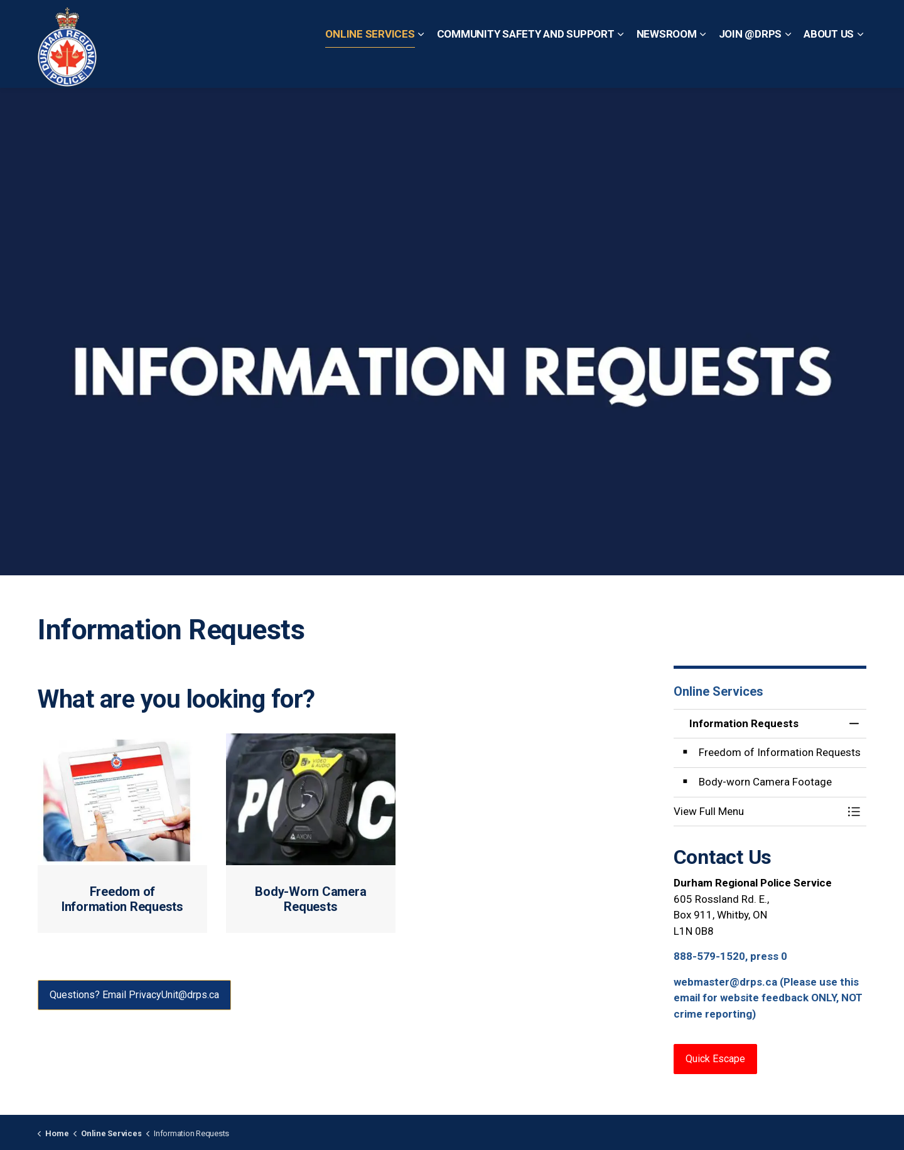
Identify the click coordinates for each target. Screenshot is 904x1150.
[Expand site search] (853, 22)
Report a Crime (331, 22)
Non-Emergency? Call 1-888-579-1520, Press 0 (724, 22)
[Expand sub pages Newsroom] (703, 66)
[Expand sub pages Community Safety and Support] (621, 66)
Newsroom (667, 65)
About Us (829, 65)
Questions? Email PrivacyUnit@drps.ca (134, 995)
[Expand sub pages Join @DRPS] (788, 66)
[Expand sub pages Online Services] (421, 66)
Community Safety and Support (526, 65)
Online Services (369, 65)
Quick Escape (463, 22)
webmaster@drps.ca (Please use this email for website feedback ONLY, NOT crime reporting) (768, 998)
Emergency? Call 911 (555, 22)
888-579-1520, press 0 (730, 956)
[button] (758, 811)
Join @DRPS (750, 65)
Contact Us (398, 22)
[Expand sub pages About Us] (860, 66)
